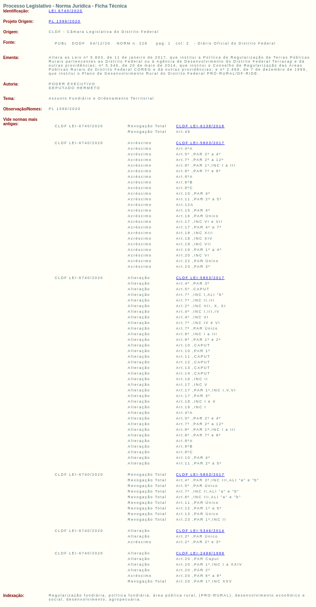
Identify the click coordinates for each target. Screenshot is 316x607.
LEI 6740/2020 (66, 11)
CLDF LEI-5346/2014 (200, 531)
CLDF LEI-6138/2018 (200, 126)
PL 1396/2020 (65, 21)
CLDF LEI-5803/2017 (200, 143)
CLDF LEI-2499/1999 (200, 553)
